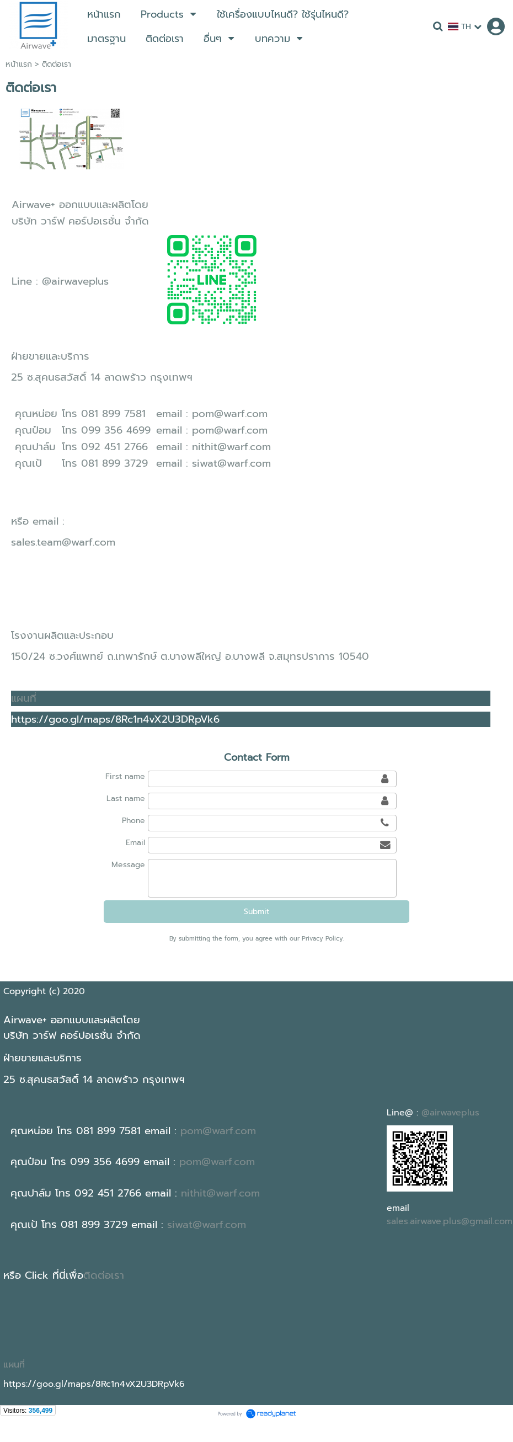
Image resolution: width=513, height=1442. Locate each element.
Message (128, 864)
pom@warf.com (230, 413)
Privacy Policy (322, 938)
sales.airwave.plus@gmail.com (449, 1221)
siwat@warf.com (231, 463)
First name (125, 776)
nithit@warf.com (231, 447)
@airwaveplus (75, 281)
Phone (133, 820)
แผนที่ (23, 698)
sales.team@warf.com (63, 542)
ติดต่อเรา (103, 1275)
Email (135, 842)
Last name (125, 798)
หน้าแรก (19, 64)
